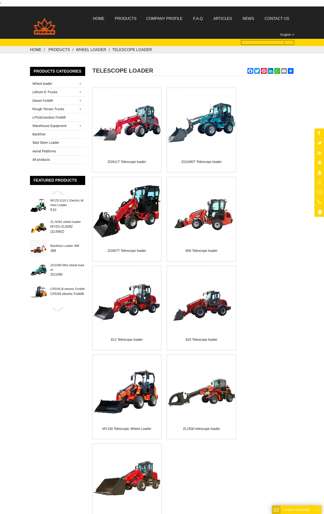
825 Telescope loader (262, 237)
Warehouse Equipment (49, 124)
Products (59, 48)
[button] (57, 191)
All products (41, 158)
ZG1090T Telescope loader (193, 154)
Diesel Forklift (42, 99)
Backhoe (38, 133)
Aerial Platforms (44, 149)
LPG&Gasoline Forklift (49, 116)
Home (36, 48)
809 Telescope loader (124, 237)
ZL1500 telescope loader (193, 321)
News (180, 410)
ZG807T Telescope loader (262, 154)
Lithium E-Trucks (45, 90)
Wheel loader (91, 48)
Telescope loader (132, 48)
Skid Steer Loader (45, 141)
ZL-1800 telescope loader (262, 321)
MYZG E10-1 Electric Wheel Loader (67, 201)
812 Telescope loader (193, 237)
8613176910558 (174, 436)
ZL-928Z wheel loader (65, 220)
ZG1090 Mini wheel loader (67, 266)
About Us (134, 410)
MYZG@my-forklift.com (169, 441)
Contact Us (204, 410)
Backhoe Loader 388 (64, 244)
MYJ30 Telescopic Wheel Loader (124, 321)
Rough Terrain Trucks (48, 107)
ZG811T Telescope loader (124, 154)
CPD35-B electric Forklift (67, 287)
